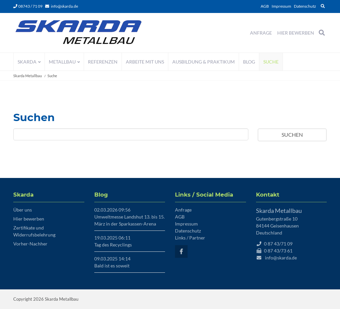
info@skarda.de (64, 6)
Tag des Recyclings (113, 244)
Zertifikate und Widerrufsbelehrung (34, 231)
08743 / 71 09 (27, 6)
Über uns (22, 210)
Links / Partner (190, 237)
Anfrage (183, 210)
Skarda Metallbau (27, 76)
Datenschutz (305, 6)
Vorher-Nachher (30, 243)
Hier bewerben (28, 219)
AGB (265, 6)
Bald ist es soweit (111, 265)
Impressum (281, 6)
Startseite (78, 32)
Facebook (181, 251)
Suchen (292, 134)
